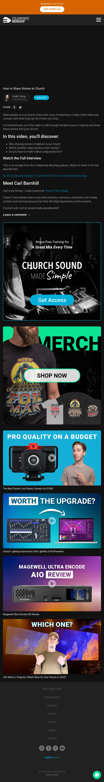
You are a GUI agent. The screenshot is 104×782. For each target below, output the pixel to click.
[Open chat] (97, 775)
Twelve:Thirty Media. (57, 190)
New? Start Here (52, 689)
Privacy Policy (52, 774)
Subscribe (41, 97)
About (52, 730)
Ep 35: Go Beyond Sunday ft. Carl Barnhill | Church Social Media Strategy (45, 175)
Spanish (56, 757)
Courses (52, 705)
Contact (52, 738)
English (48, 757)
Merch (52, 721)
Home (52, 713)
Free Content (52, 697)
